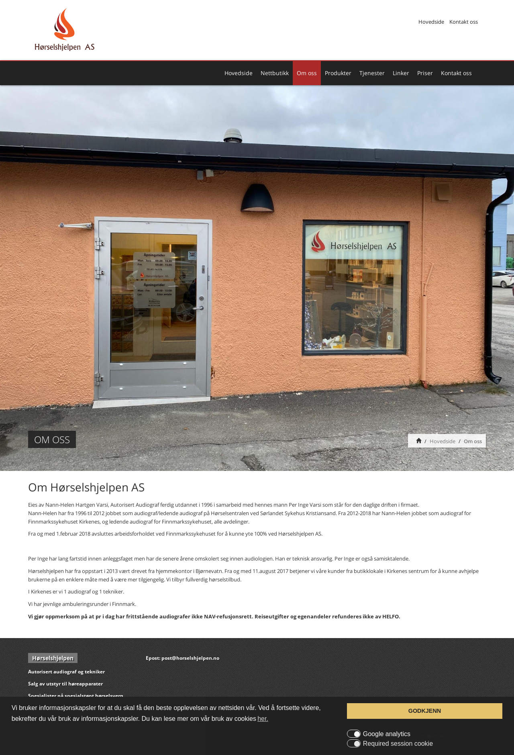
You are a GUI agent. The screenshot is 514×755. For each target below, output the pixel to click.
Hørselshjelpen (52, 658)
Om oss (307, 73)
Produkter (338, 73)
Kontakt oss (463, 21)
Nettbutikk (275, 73)
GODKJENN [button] (424, 711)
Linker (401, 73)
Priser (425, 73)
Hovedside (431, 21)
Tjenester (372, 73)
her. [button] (262, 718)
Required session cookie (398, 744)
